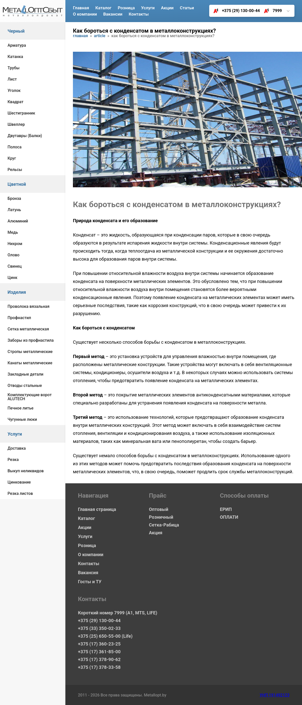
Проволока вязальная (29, 306)
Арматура (17, 45)
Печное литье (20, 408)
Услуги (15, 434)
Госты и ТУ (89, 581)
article (99, 36)
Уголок (14, 90)
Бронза (14, 198)
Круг (12, 158)
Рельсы (15, 169)
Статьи (187, 7)
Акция (155, 532)
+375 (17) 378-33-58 (99, 667)
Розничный (161, 517)
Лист (12, 79)
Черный (16, 31)
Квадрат (15, 101)
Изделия (17, 292)
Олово (13, 255)
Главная (81, 7)
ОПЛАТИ (229, 517)
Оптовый (158, 509)
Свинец (15, 266)
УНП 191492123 (274, 695)
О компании (85, 14)
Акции (167, 7)
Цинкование (19, 482)
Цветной (17, 184)
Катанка (15, 56)
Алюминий (18, 221)
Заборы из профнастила (31, 340)
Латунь (14, 209)
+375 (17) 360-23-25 (99, 644)
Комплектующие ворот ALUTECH (30, 396)
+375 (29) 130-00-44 (234, 10)
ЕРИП (226, 509)
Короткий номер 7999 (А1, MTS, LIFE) (117, 612)
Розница (126, 7)
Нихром (15, 243)
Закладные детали (25, 374)
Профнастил (19, 317)
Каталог (103, 7)
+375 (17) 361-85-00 (99, 651)
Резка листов (20, 493)
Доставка (17, 448)
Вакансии (112, 14)
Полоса (15, 147)
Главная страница (97, 509)
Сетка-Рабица (164, 524)
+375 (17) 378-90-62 (99, 659)
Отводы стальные (25, 385)
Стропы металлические (30, 351)
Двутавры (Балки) (25, 135)
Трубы (14, 68)
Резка (13, 459)
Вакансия (88, 572)
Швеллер (16, 124)
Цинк (12, 277)
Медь (13, 232)
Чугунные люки (22, 419)
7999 (271, 10)
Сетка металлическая (28, 329)
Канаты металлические (30, 363)
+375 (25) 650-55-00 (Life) (105, 636)
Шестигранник (21, 113)
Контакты (139, 14)
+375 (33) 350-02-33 (99, 628)
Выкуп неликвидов (26, 470)
